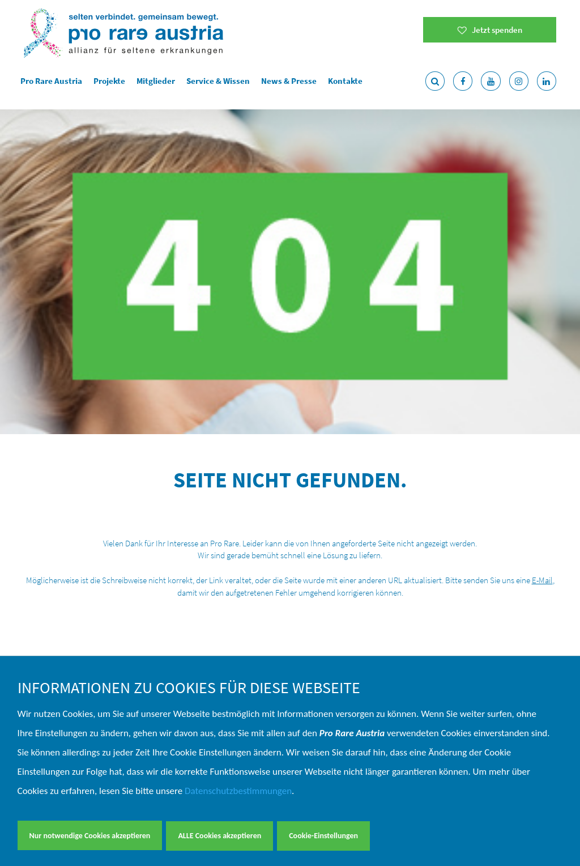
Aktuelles (225, 626)
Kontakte (345, 80)
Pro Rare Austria (51, 80)
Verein (220, 585)
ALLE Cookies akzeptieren (219, 835)
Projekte (109, 80)
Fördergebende (235, 612)
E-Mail (542, 255)
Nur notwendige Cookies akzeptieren (90, 835)
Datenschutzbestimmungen (238, 791)
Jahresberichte (235, 598)
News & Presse (289, 80)
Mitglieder (156, 80)
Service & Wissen (218, 80)
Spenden (224, 639)
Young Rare (229, 572)
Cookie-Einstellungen (323, 835)
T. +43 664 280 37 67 (427, 639)
